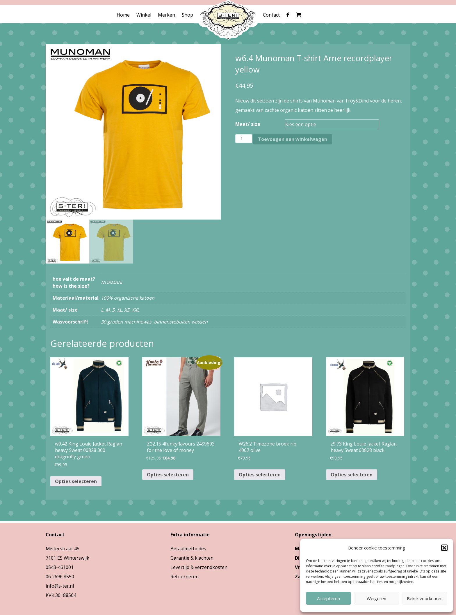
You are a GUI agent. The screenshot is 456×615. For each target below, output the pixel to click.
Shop (187, 15)
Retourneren (184, 576)
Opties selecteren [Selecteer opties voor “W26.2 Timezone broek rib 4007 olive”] (260, 474)
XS (126, 310)
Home (123, 15)
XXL (135, 310)
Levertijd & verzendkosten (198, 567)
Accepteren (328, 598)
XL (119, 310)
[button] (444, 548)
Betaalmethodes (188, 548)
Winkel (143, 15)
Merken (166, 15)
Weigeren (376, 598)
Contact (271, 15)
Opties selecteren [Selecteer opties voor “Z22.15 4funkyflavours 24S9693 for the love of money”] (168, 474)
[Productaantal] (243, 138)
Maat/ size (247, 124)
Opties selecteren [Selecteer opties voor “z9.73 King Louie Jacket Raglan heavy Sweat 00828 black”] (352, 474)
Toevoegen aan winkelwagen (292, 139)
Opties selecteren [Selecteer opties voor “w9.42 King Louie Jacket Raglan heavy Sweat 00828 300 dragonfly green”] (76, 481)
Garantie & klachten (191, 558)
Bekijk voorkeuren (425, 598)
